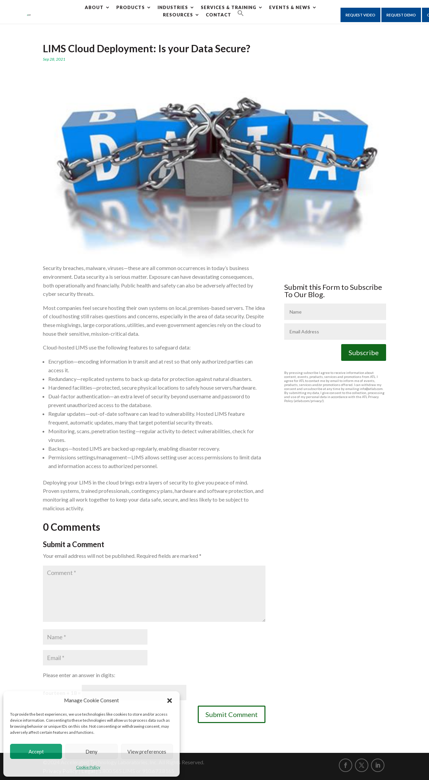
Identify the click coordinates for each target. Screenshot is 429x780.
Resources (178, 14)
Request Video (360, 15)
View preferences (146, 752)
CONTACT (218, 14)
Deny (91, 752)
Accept (36, 752)
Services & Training (228, 7)
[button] (169, 700)
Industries (173, 7)
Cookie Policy (88, 767)
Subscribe (364, 352)
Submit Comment (231, 714)
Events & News (289, 7)
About (94, 7)
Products (130, 7)
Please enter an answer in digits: (79, 675)
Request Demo (401, 15)
